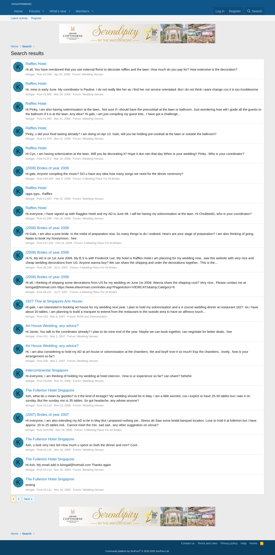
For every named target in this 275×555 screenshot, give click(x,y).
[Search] (254, 11)
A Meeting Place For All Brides (101, 178)
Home (18, 11)
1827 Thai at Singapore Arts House (54, 301)
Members (82, 11)
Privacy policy (229, 543)
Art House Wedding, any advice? (52, 326)
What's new (58, 11)
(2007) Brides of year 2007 (47, 415)
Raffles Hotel (36, 64)
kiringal (30, 74)
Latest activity (19, 18)
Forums (34, 11)
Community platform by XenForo (137, 551)
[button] (43, 11)
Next (27, 499)
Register (36, 18)
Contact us (187, 543)
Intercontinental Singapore (47, 370)
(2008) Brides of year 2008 (47, 168)
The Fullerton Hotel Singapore (50, 390)
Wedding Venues (92, 74)
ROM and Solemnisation (92, 316)
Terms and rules (207, 543)
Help (244, 543)
